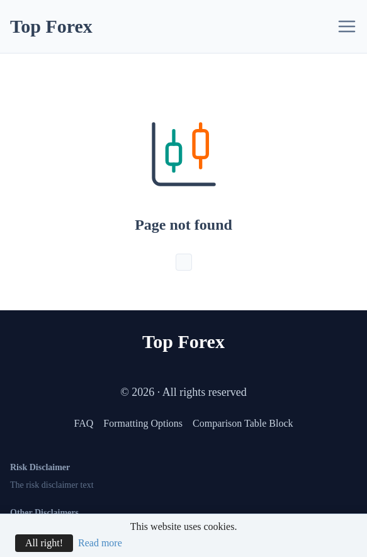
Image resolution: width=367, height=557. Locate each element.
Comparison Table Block (243, 423)
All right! (44, 542)
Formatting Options (143, 423)
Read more (100, 542)
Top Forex (51, 26)
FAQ (83, 423)
